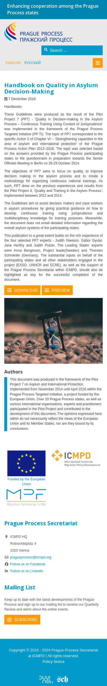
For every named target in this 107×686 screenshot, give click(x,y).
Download (26, 290)
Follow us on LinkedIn (23, 571)
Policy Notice (53, 661)
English (13, 63)
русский (33, 63)
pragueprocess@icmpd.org (30, 557)
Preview (61, 290)
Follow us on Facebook (24, 564)
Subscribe (25, 619)
